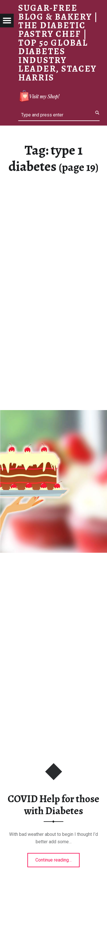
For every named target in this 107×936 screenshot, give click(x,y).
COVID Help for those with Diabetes (53, 805)
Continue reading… (57, 858)
